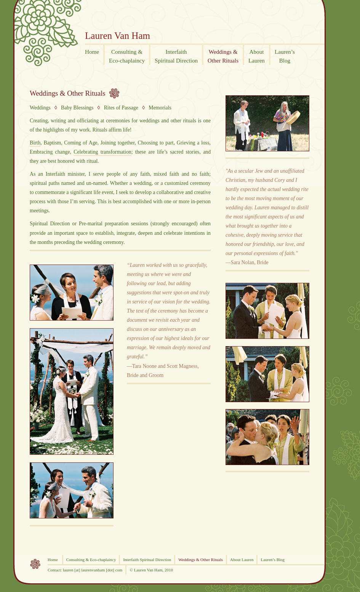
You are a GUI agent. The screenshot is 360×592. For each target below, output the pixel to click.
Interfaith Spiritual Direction (147, 559)
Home (53, 559)
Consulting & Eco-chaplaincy (91, 559)
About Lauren (241, 559)
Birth (35, 143)
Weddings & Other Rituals (68, 93)
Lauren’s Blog (273, 559)
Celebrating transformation (102, 152)
